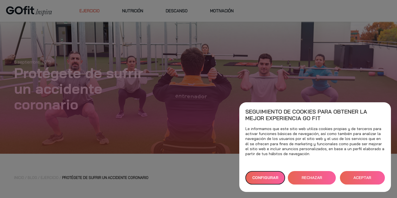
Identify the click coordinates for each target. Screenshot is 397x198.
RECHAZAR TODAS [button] (312, 180)
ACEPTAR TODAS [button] (362, 180)
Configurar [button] (265, 177)
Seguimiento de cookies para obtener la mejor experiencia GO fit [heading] (306, 115)
